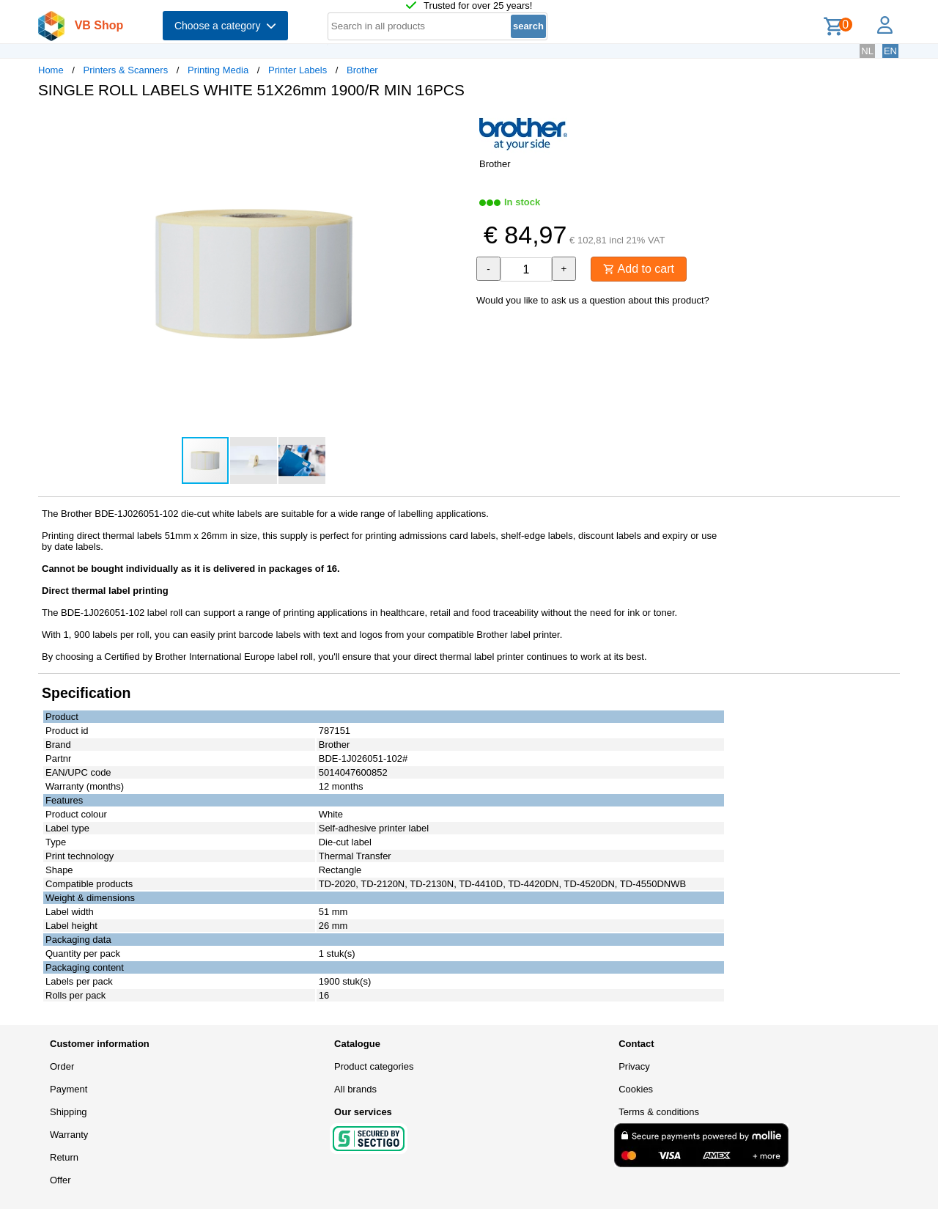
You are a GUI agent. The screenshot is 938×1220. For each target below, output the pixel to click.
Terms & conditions (658, 1111)
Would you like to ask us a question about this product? (592, 300)
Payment (68, 1089)
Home (51, 70)
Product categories (373, 1066)
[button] (456, 125)
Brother (362, 70)
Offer (60, 1180)
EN (890, 50)
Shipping (68, 1111)
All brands (355, 1089)
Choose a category (225, 26)
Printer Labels (297, 70)
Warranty (69, 1134)
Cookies (635, 1089)
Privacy (634, 1066)
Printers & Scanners (126, 70)
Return (64, 1157)
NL (867, 50)
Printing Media (218, 70)
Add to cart (638, 268)
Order (62, 1066)
